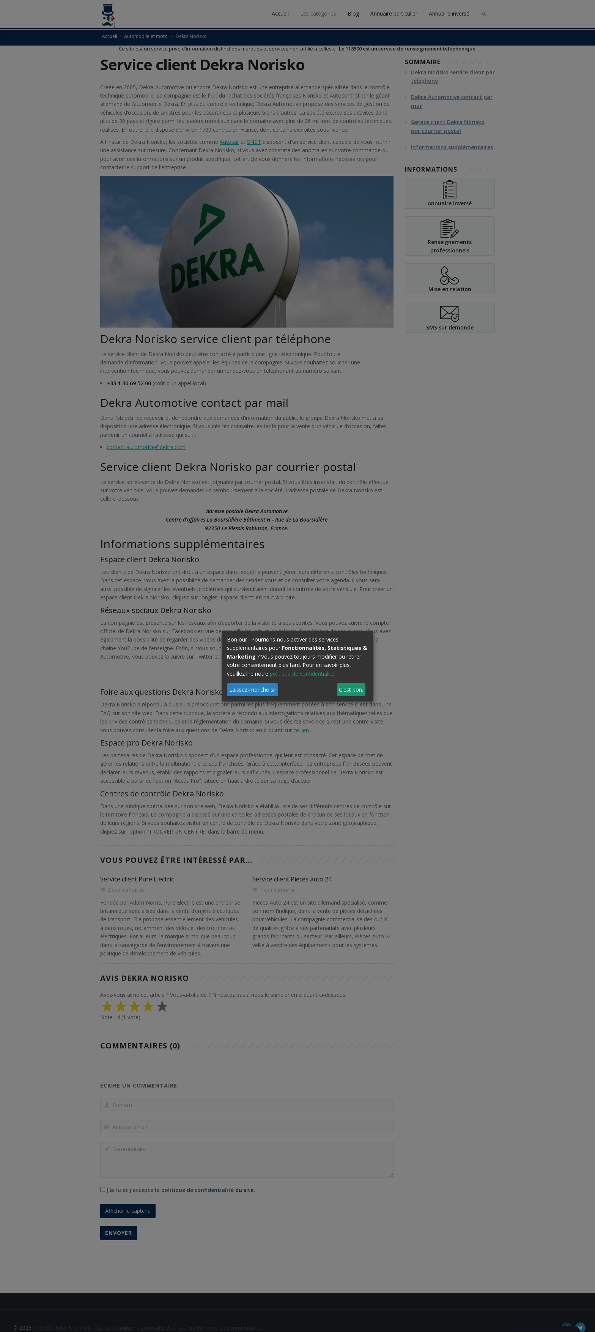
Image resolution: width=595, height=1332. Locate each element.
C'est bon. (351, 689)
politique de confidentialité (302, 673)
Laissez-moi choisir (252, 689)
